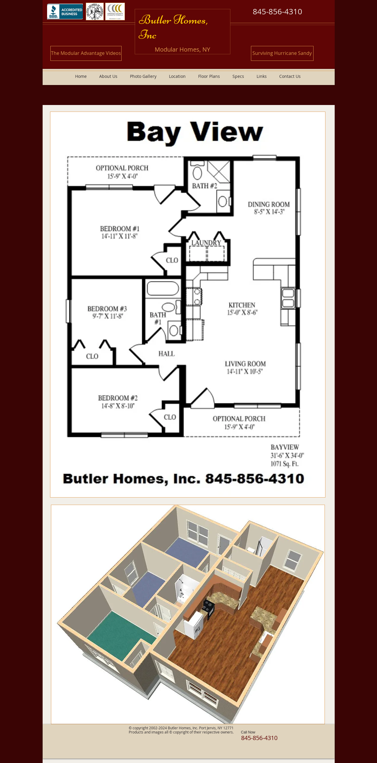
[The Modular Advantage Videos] (86, 53)
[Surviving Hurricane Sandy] (282, 53)
